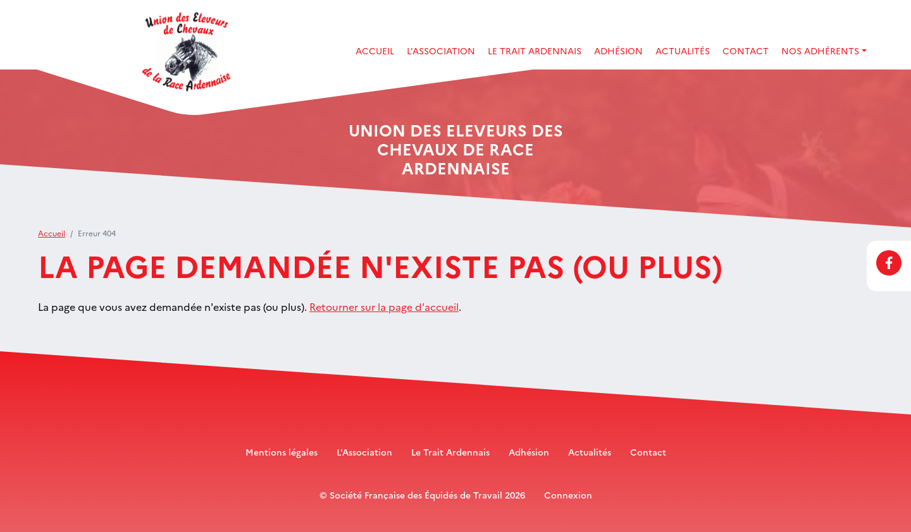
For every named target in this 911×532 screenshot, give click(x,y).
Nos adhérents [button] (820, 50)
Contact (745, 50)
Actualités (682, 50)
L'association (441, 50)
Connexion (568, 494)
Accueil (375, 50)
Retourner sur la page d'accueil (384, 306)
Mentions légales (281, 451)
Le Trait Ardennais (534, 50)
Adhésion (618, 50)
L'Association (364, 451)
